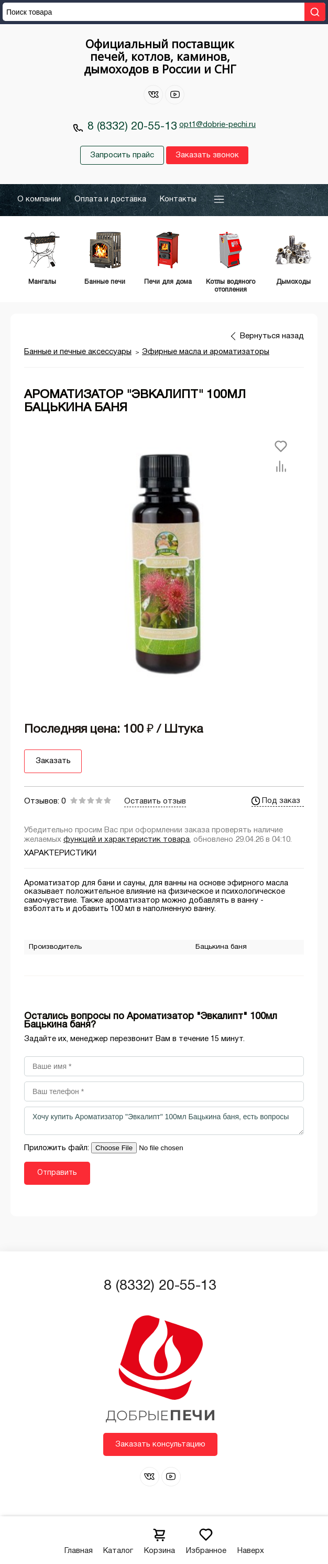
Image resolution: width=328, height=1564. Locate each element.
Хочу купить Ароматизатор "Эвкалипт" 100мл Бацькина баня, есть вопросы (164, 1121)
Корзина (159, 1538)
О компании (39, 199)
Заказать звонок (207, 155)
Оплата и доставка (110, 199)
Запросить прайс (122, 155)
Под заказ (276, 800)
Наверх (251, 1538)
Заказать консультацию (160, 1444)
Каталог (118, 1538)
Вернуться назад (272, 335)
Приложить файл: (57, 1148)
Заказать (53, 761)
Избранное (206, 1538)
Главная (78, 1538)
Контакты (178, 199)
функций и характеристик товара (126, 839)
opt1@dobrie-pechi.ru (217, 124)
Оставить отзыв (155, 801)
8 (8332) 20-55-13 (132, 127)
